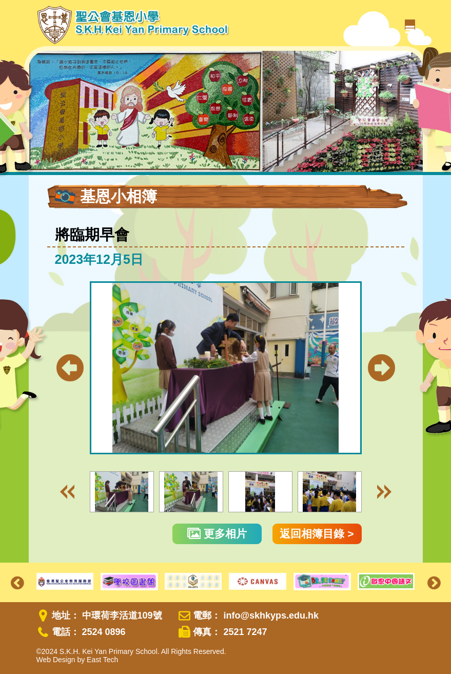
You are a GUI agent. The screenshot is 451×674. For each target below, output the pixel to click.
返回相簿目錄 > (317, 534)
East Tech (102, 660)
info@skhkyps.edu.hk (271, 615)
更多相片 (217, 534)
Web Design (55, 660)
